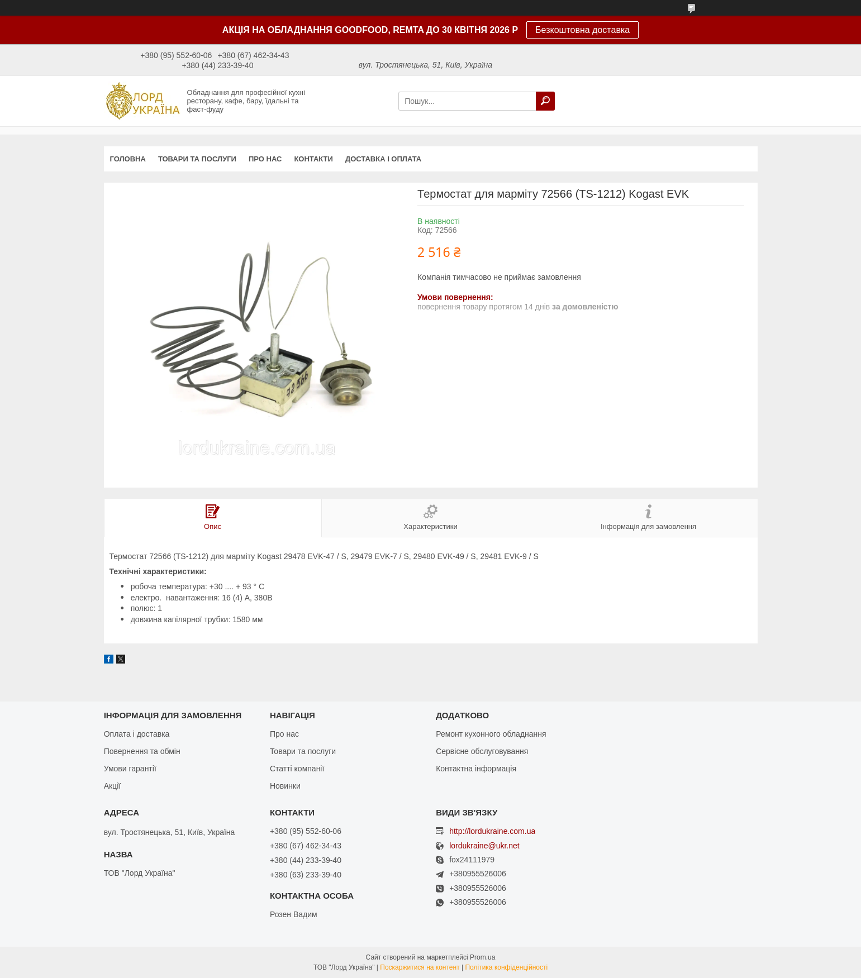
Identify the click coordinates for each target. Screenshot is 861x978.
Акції (112, 785)
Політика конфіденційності (506, 967)
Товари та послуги (197, 159)
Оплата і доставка (137, 733)
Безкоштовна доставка (582, 30)
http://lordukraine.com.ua (492, 831)
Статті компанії (297, 768)
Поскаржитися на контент (419, 967)
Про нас (265, 159)
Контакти (313, 159)
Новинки (285, 785)
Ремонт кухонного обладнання (491, 733)
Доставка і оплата (383, 159)
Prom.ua (482, 957)
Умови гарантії (130, 768)
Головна (128, 159)
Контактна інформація (476, 768)
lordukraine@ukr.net (484, 846)
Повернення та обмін (142, 751)
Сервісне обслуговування (482, 751)
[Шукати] (545, 101)
